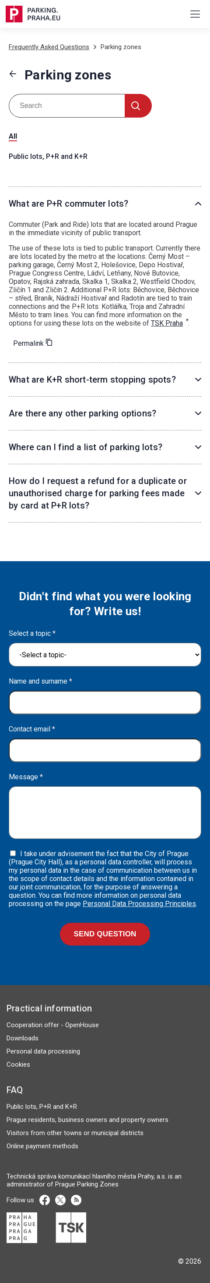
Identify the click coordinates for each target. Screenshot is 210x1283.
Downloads (22, 1038)
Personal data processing (43, 1051)
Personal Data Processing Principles (139, 904)
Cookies (18, 1064)
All (13, 136)
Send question (105, 934)
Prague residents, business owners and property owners (87, 1120)
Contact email (32, 729)
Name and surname (40, 681)
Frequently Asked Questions (49, 47)
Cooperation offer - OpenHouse (53, 1025)
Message (26, 777)
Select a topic (32, 633)
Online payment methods (42, 1146)
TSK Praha (167, 323)
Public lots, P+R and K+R (48, 156)
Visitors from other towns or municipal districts (75, 1133)
